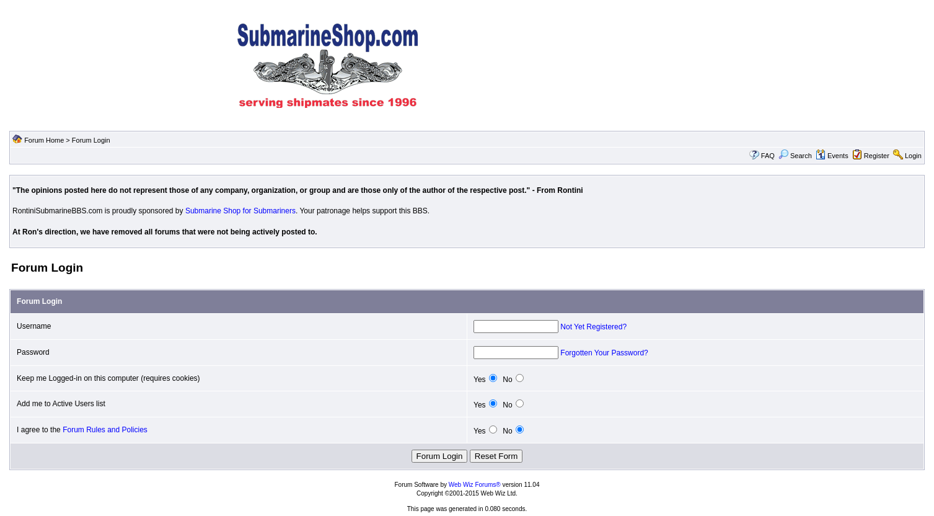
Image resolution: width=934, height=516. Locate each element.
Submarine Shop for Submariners (240, 211)
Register (876, 155)
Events (832, 155)
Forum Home (44, 140)
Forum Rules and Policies (105, 429)
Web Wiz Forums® (475, 484)
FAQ (768, 155)
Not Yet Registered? (593, 326)
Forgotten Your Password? (604, 353)
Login (913, 155)
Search (795, 155)
